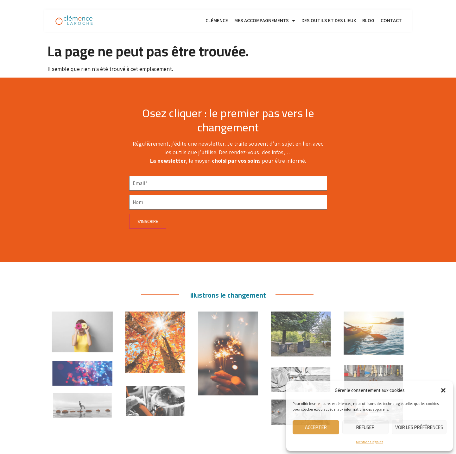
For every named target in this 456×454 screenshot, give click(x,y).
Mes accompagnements (264, 20)
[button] (443, 390)
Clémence (217, 20)
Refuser (365, 427)
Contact (391, 20)
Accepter (316, 427)
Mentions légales (369, 441)
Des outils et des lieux (328, 20)
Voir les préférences (419, 427)
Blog (368, 20)
